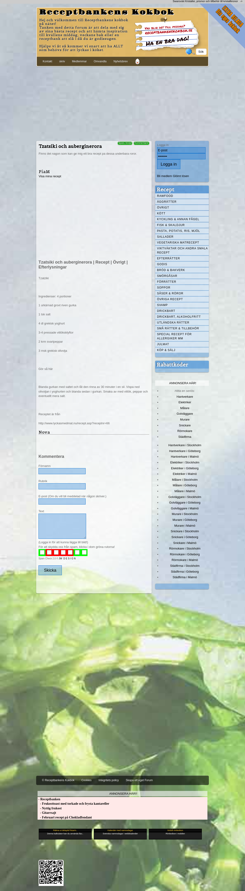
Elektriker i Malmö (185, 474)
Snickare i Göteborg (185, 537)
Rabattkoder (172, 364)
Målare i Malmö (185, 491)
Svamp (162, 305)
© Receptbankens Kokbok (58, 780)
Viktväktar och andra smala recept (182, 250)
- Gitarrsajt (47, 812)
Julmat (163, 344)
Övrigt (163, 207)
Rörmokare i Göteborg (185, 554)
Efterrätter (168, 258)
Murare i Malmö (184, 525)
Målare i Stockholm (185, 479)
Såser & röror (170, 293)
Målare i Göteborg (185, 485)
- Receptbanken (49, 799)
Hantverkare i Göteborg (185, 451)
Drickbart (166, 311)
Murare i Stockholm (185, 514)
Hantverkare (185, 396)
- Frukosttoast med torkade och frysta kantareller (73, 803)
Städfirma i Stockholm (185, 565)
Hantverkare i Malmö (185, 456)
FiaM (44, 171)
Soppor (163, 287)
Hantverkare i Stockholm (184, 445)
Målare (184, 408)
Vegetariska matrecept (178, 242)
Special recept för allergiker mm (174, 336)
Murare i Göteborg (184, 520)
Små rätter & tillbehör (178, 328)
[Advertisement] (122, 103)
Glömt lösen (181, 176)
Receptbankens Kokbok (107, 12)
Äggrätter (167, 201)
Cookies (86, 780)
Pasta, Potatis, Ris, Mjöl (178, 231)
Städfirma (184, 437)
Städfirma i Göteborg (185, 571)
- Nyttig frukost (50, 808)
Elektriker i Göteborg (185, 468)
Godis (162, 264)
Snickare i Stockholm (185, 531)
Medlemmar (79, 61)
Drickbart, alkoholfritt (179, 316)
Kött (161, 213)
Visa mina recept (50, 176)
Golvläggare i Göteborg (184, 502)
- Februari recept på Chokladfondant (65, 817)
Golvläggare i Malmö (185, 508)
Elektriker (184, 402)
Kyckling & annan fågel (178, 219)
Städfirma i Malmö (185, 577)
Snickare (185, 425)
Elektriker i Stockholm (185, 462)
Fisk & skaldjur (171, 225)
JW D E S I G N (67, 558)
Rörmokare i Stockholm (185, 548)
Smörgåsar (167, 276)
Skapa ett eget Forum (139, 780)
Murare (184, 419)
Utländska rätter (173, 322)
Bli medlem (164, 176)
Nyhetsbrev (120, 61)
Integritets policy (108, 780)
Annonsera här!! (123, 793)
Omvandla (100, 61)
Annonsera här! (182, 383)
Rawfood (165, 196)
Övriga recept (170, 299)
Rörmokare (184, 431)
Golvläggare (185, 413)
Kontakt (47, 61)
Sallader (165, 236)
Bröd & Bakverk (171, 270)
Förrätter (166, 281)
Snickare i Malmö (184, 543)
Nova (44, 432)
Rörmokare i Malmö (185, 560)
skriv (62, 61)
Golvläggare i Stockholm (184, 497)
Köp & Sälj (166, 350)
